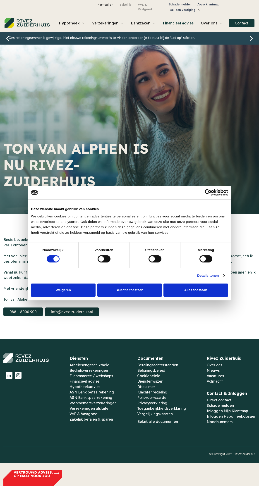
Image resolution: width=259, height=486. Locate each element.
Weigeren (63, 290)
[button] (185, 9)
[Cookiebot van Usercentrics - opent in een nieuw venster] (208, 192)
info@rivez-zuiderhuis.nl (72, 312)
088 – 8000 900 (23, 312)
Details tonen (208, 275)
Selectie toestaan (130, 290)
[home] (27, 23)
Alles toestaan (195, 290)
